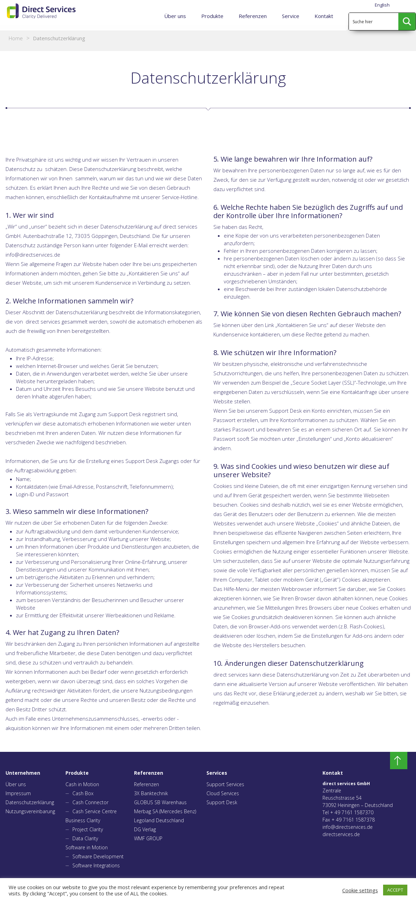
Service (290, 15)
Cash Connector (90, 802)
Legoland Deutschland (159, 820)
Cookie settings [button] (360, 890)
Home (16, 38)
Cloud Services (222, 793)
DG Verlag (145, 829)
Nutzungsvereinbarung (30, 811)
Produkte (212, 15)
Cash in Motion (82, 784)
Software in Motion (86, 847)
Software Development (98, 856)
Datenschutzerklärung (30, 802)
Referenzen (253, 15)
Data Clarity (85, 838)
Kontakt (324, 15)
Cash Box (83, 793)
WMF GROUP (148, 838)
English (382, 5)
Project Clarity (87, 829)
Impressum (18, 793)
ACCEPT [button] (395, 890)
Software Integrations (96, 865)
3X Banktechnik (151, 793)
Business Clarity (82, 820)
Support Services (225, 784)
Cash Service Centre (94, 811)
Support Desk (221, 802)
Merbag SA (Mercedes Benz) (165, 811)
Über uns (175, 15)
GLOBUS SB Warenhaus (160, 802)
